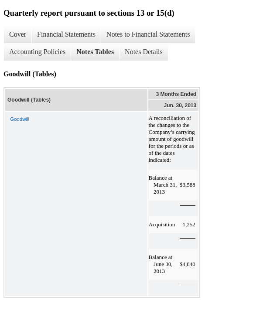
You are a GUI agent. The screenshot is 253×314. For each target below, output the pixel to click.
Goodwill (19, 119)
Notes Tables (95, 51)
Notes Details (144, 51)
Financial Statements (66, 34)
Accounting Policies (37, 51)
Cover (17, 34)
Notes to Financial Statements (148, 34)
